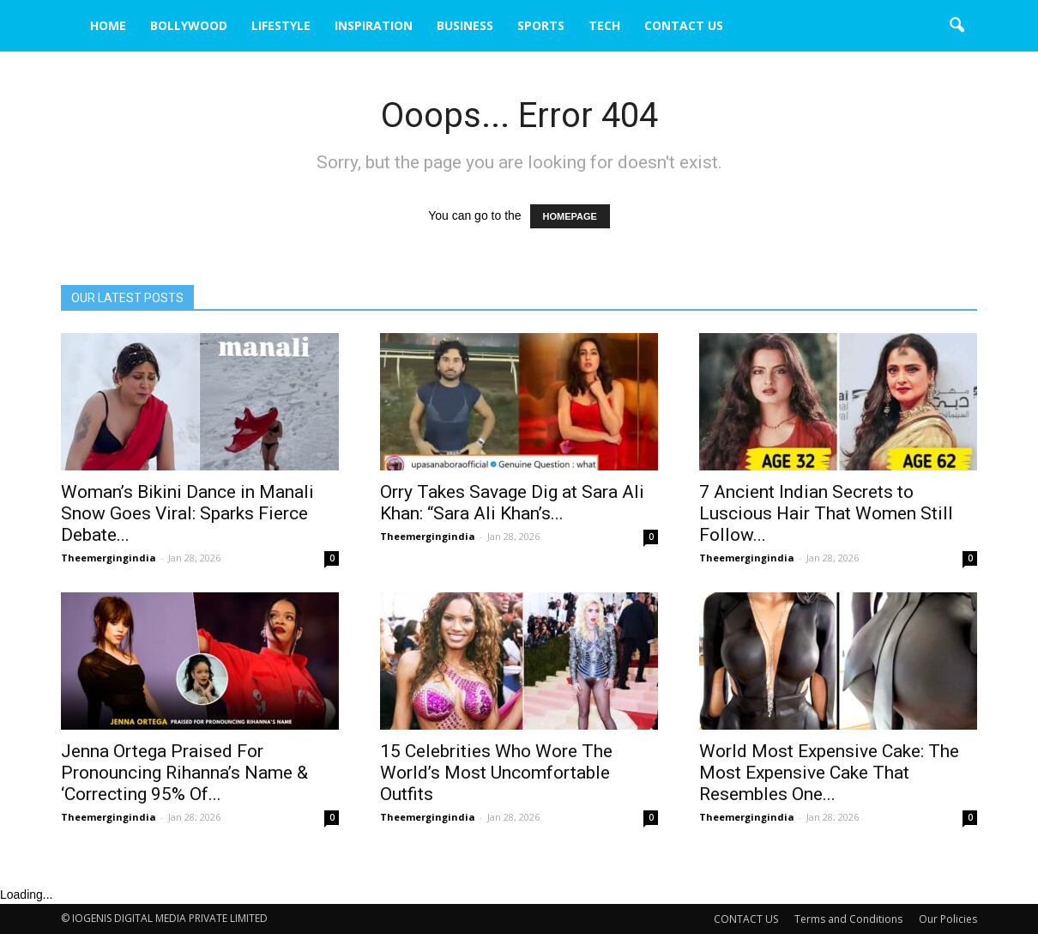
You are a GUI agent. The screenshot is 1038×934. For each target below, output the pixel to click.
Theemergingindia (108, 557)
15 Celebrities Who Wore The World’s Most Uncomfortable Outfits (496, 772)
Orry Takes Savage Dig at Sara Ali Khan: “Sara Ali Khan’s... (512, 503)
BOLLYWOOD (188, 25)
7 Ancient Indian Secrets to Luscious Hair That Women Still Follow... (826, 513)
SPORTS (540, 25)
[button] (956, 25)
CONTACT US (683, 25)
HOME (108, 25)
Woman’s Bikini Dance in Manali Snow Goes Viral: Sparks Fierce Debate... (187, 513)
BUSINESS (465, 25)
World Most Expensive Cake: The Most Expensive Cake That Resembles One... (829, 772)
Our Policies (948, 919)
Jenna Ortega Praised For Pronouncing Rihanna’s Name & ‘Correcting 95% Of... (184, 772)
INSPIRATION (374, 25)
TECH (604, 25)
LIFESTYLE (281, 25)
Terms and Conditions (848, 919)
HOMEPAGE (570, 216)
